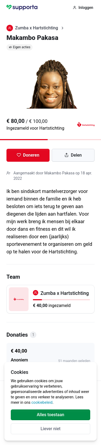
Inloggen (83, 7)
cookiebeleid (42, 402)
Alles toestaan (50, 414)
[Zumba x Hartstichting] (50, 299)
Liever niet (50, 428)
